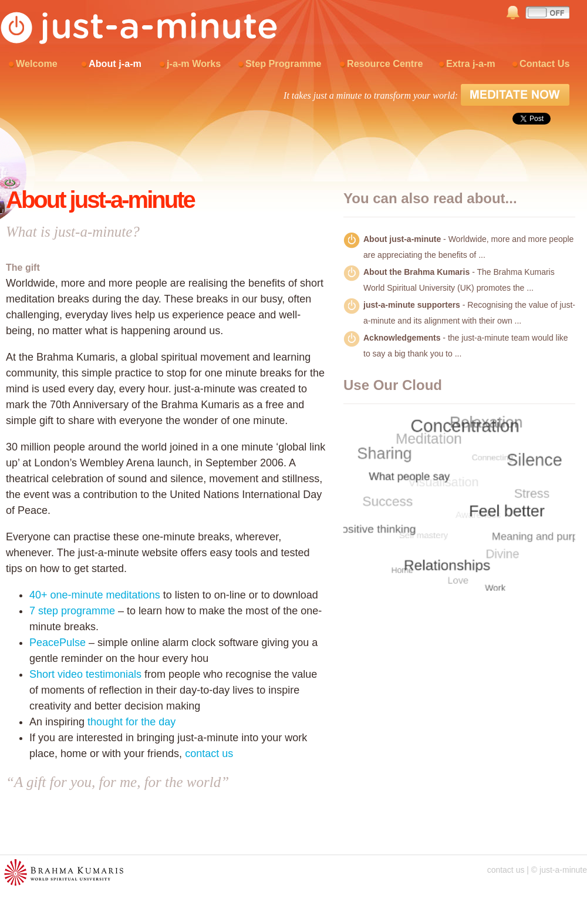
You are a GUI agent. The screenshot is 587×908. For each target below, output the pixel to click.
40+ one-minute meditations (94, 595)
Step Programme (283, 64)
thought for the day (131, 722)
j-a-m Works (194, 64)
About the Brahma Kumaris (416, 272)
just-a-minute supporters (411, 305)
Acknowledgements (401, 337)
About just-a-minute (402, 239)
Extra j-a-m (470, 64)
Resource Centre (385, 64)
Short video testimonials (85, 674)
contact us (209, 753)
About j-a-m (115, 64)
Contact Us (544, 64)
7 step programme (72, 611)
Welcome (37, 64)
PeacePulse (57, 642)
